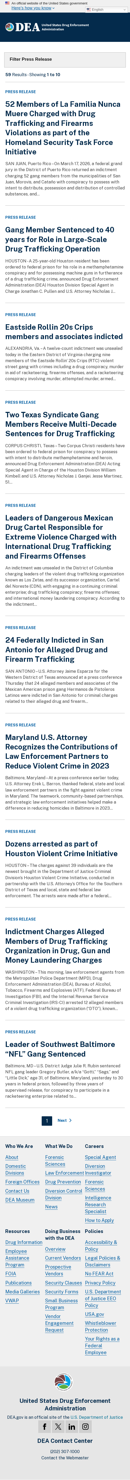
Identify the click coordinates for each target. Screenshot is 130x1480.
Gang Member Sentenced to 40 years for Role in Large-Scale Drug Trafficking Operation (59, 239)
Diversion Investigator (98, 1169)
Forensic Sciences (55, 1160)
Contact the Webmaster (65, 1457)
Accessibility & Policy (101, 1246)
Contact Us (17, 1191)
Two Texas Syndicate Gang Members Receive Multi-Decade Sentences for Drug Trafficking (61, 424)
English (95, 10)
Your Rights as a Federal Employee (102, 1345)
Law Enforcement (64, 1173)
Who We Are (19, 1146)
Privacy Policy (100, 1283)
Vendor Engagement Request (59, 1323)
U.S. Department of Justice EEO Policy (103, 1298)
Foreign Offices (22, 1182)
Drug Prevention (63, 1182)
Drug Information (23, 1242)
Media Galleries (22, 1291)
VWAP (12, 1300)
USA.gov (94, 1314)
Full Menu (119, 27)
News (51, 1206)
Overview (55, 1249)
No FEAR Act (99, 1273)
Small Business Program (61, 1304)
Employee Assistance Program (17, 1258)
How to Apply (99, 1220)
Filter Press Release (31, 59)
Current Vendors (63, 1258)
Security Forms (61, 1291)
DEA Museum (20, 1200)
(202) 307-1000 (65, 1451)
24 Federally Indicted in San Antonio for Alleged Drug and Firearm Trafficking (56, 649)
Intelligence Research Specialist (98, 1204)
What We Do (59, 1146)
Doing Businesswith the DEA (62, 1235)
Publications (18, 1283)
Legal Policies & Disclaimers (102, 1261)
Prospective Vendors (58, 1270)
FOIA (10, 1273)
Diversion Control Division (63, 1194)
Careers (94, 1146)
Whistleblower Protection (100, 1326)
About (11, 1157)
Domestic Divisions (15, 1169)
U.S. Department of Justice (97, 1417)
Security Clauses (63, 1283)
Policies (94, 1231)
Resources (17, 1231)
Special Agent (100, 1157)
